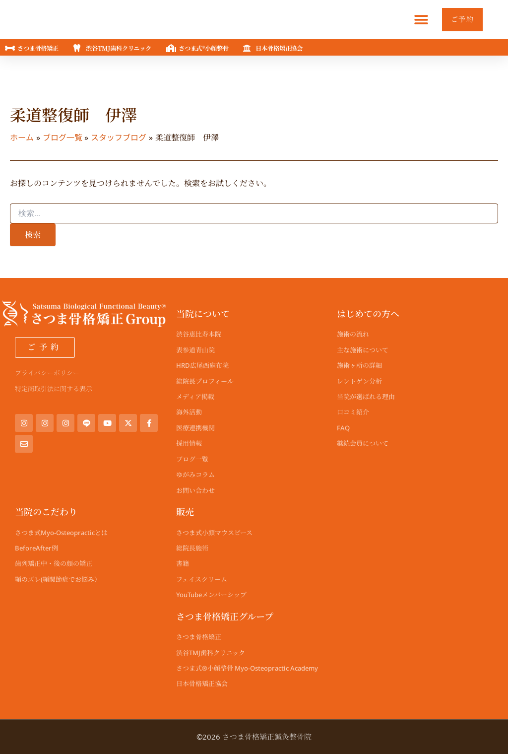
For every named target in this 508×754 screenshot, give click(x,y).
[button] (417, 19)
